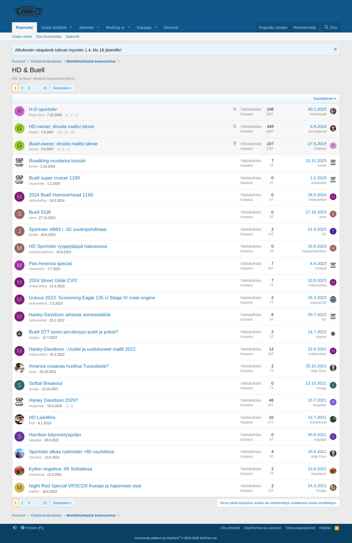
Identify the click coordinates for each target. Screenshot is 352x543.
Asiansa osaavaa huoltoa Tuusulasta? (68, 366)
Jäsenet (86, 27)
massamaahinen (41, 252)
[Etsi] (330, 27)
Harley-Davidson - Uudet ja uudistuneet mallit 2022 (82, 349)
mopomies (36, 184)
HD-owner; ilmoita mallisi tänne (61, 126)
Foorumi (24, 27)
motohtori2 (37, 269)
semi (32, 218)
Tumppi (320, 491)
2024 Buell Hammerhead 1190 (61, 195)
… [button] (36, 88)
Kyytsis (34, 338)
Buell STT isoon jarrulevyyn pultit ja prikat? (73, 332)
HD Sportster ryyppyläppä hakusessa (68, 246)
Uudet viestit (22, 36)
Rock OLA (36, 115)
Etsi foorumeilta (48, 36)
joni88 (33, 235)
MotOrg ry (115, 27)
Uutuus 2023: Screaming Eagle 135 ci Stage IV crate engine (92, 297)
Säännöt (72, 36)
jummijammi (317, 131)
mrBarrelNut (38, 201)
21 (45, 88)
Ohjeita (325, 528)
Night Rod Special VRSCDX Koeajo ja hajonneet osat (85, 486)
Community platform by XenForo (176, 538)
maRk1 (34, 492)
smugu (34, 389)
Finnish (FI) (32, 528)
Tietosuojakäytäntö (300, 528)
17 (66, 132)
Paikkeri (320, 149)
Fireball (321, 268)
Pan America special (50, 263)
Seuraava (61, 88)
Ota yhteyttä (230, 528)
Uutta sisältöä (53, 27)
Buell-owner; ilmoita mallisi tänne (63, 143)
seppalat (35, 440)
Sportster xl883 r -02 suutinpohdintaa (67, 229)
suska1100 (318, 303)
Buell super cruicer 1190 (54, 178)
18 (72, 132)
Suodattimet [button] (323, 98)
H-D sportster (43, 109)
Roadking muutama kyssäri (57, 160)
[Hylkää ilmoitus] (334, 50)
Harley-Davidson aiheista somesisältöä (69, 314)
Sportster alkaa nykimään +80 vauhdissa (71, 451)
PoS (32, 423)
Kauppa (144, 27)
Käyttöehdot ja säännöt (262, 528)
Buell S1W (40, 212)
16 (59, 132)
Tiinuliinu (35, 457)
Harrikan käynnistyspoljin (55, 434)
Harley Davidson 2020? (53, 400)
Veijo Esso (318, 371)
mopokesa (36, 475)
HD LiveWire (42, 417)
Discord (171, 27)
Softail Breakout (45, 383)
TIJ (324, 234)
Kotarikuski (318, 422)
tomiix (33, 166)
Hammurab (318, 114)
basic (33, 372)
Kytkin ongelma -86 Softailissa (60, 469)
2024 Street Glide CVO (53, 280)
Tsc (323, 320)
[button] (71, 27)
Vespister (319, 405)
